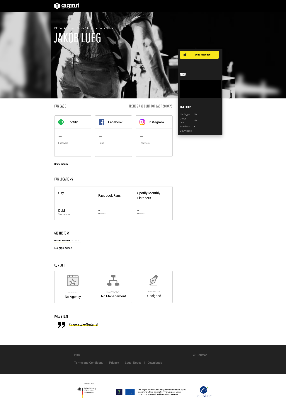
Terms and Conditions (88, 362)
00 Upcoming (62, 240)
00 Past (76, 240)
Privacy (114, 362)
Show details (61, 164)
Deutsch (202, 355)
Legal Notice (133, 362)
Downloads (154, 362)
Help (77, 355)
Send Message (202, 54)
